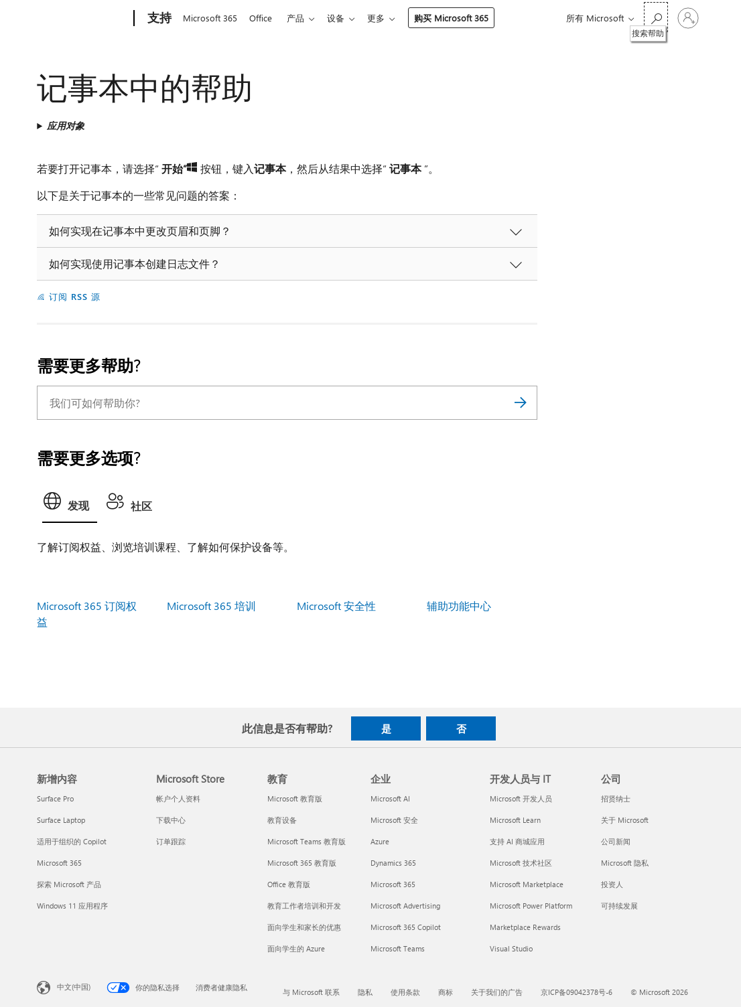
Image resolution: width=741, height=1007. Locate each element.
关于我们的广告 (497, 992)
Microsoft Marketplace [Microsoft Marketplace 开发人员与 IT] (526, 884)
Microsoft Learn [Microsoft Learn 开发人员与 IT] (515, 820)
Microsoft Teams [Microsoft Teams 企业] (397, 948)
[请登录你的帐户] (688, 18)
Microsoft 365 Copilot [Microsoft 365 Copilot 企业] (405, 927)
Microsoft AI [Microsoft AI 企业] (390, 798)
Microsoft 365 (210, 17)
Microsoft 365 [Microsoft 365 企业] (392, 884)
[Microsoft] (83, 19)
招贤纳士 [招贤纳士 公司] (615, 798)
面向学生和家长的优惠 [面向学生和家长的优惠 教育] (304, 927)
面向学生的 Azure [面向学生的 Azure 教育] (296, 948)
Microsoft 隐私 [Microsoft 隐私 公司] (625, 863)
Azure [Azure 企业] (379, 841)
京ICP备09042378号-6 (576, 992)
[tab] (69, 505)
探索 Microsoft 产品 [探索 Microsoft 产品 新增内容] (69, 884)
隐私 (365, 992)
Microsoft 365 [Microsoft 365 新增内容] (59, 863)
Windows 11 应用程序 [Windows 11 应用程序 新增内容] (72, 906)
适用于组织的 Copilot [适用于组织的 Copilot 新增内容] (72, 841)
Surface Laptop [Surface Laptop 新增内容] (61, 820)
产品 (301, 17)
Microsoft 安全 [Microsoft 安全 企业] (394, 820)
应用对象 (65, 125)
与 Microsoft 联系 (311, 992)
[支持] (158, 19)
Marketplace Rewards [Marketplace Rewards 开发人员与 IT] (525, 927)
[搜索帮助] (656, 17)
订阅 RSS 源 (74, 296)
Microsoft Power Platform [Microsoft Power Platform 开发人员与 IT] (531, 906)
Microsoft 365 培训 (211, 606)
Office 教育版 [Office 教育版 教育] (288, 884)
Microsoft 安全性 (336, 606)
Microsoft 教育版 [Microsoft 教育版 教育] (294, 798)
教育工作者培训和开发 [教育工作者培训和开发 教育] (304, 906)
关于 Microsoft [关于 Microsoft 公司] (625, 820)
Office (263, 17)
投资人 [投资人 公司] (612, 884)
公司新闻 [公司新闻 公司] (615, 841)
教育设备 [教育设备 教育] (282, 820)
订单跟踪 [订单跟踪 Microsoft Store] (171, 841)
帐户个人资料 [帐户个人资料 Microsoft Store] (178, 798)
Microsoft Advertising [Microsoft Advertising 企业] (405, 906)
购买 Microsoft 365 (462, 17)
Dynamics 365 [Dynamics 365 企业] (393, 863)
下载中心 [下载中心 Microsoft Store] (171, 820)
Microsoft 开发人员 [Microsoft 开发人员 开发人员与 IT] (521, 798)
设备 (343, 17)
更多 (386, 17)
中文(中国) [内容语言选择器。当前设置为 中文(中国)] (73, 987)
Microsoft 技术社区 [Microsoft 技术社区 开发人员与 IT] (521, 863)
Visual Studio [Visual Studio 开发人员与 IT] (511, 948)
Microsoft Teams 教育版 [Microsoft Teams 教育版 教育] (306, 841)
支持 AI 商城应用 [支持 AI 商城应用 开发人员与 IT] (517, 841)
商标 (445, 992)
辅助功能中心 (459, 606)
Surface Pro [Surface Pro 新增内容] (55, 798)
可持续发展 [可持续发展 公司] (619, 906)
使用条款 (405, 992)
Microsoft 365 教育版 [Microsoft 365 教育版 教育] (301, 863)
